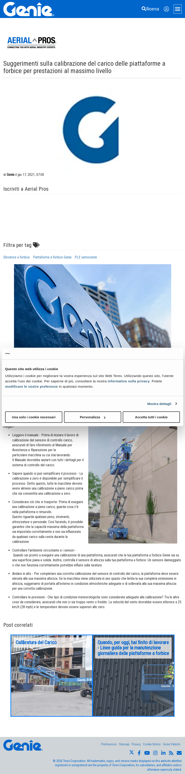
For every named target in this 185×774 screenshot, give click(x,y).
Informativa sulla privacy (129, 381)
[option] (51, 675)
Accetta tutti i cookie (151, 417)
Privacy (136, 744)
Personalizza (92, 417)
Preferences (109, 744)
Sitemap (124, 744)
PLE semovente (86, 257)
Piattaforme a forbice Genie (52, 257)
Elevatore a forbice (16, 257)
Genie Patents (172, 744)
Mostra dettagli (159, 403)
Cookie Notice (152, 744)
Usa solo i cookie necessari (34, 417)
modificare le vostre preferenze (31, 386)
